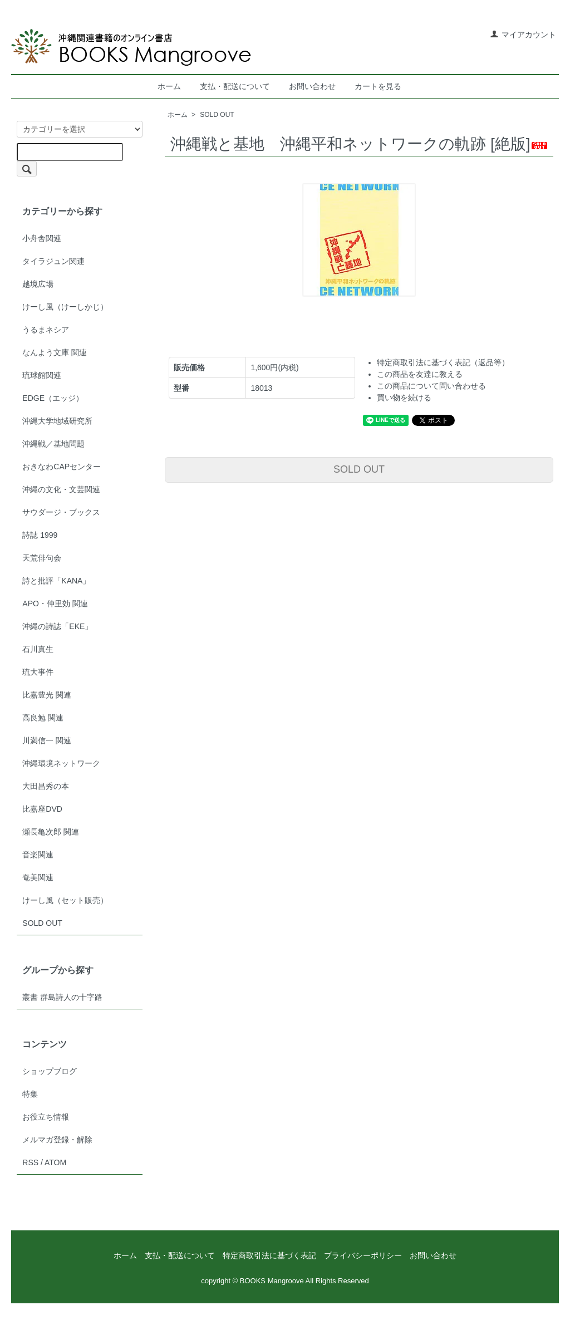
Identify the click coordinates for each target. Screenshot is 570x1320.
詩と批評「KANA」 (56, 580)
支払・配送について (235, 86)
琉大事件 (37, 672)
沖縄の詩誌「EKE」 (57, 626)
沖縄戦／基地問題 (53, 443)
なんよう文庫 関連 (54, 352)
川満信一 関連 (46, 740)
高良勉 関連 (42, 717)
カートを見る (378, 86)
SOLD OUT (217, 115)
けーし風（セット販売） (65, 900)
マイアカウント (523, 34)
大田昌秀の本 (45, 786)
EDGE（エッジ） (52, 398)
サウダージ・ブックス (61, 512)
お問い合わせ (312, 86)
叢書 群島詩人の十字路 (62, 997)
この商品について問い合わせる (431, 385)
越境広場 (37, 283)
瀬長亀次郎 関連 (50, 831)
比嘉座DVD (42, 808)
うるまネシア (45, 329)
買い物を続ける (404, 397)
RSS (30, 1162)
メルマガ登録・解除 (57, 1139)
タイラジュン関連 (53, 261)
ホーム (169, 86)
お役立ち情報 (45, 1116)
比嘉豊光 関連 (46, 694)
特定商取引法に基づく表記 (269, 1255)
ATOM (55, 1162)
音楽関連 (37, 854)
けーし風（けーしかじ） (65, 306)
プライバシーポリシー (363, 1255)
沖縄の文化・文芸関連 (61, 489)
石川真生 (37, 649)
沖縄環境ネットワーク (61, 763)
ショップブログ (49, 1071)
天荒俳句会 (41, 557)
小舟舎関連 (41, 238)
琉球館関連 (41, 375)
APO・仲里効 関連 (54, 603)
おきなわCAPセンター (61, 466)
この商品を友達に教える (420, 374)
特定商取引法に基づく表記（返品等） (443, 362)
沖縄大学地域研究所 (57, 420)
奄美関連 (37, 877)
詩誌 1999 (39, 535)
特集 (30, 1094)
